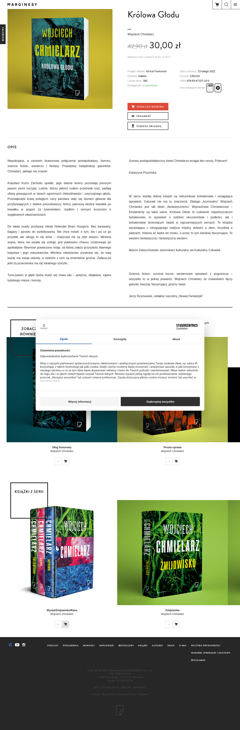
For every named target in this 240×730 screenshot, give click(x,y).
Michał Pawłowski (156, 71)
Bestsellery (126, 645)
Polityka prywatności (205, 645)
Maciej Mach (109, 694)
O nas (183, 645)
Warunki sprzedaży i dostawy (210, 653)
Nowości (89, 645)
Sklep (171, 645)
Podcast (52, 645)
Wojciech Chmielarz (141, 34)
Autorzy (157, 645)
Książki (142, 645)
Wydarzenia (70, 645)
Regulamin (198, 660)
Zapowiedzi (106, 645)
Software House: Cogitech (133, 694)
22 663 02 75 (124, 681)
